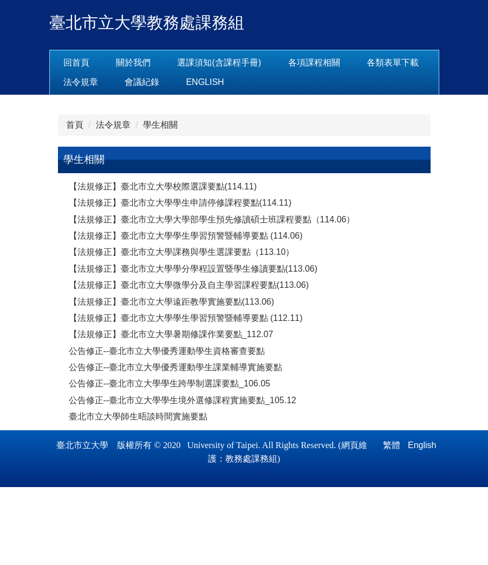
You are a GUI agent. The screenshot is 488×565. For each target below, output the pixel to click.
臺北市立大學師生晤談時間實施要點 (138, 494)
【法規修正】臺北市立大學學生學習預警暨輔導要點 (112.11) (186, 395)
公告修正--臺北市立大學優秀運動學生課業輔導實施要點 (176, 445)
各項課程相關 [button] (348, 62)
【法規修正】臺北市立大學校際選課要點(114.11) (163, 264)
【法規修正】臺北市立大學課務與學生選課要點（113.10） (182, 329)
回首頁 (110, 62)
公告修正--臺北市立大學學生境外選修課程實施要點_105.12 (183, 477)
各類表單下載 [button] (89, 82)
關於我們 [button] (167, 62)
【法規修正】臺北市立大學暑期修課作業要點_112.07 (171, 412)
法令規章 (113, 202)
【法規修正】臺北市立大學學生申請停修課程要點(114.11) (180, 280)
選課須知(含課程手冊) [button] (253, 62)
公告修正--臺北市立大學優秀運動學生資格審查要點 (167, 428)
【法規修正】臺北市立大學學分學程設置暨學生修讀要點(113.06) (193, 346)
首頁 (74, 202)
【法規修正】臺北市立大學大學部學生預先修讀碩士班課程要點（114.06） (212, 296)
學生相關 (160, 202)
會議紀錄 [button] (220, 82)
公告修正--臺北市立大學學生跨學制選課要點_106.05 (170, 461)
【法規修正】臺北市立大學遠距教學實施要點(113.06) (172, 379)
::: (66, 62)
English (284, 82)
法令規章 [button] (159, 82)
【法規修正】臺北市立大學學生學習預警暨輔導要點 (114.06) (186, 313)
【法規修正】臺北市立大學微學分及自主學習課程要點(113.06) (189, 362)
